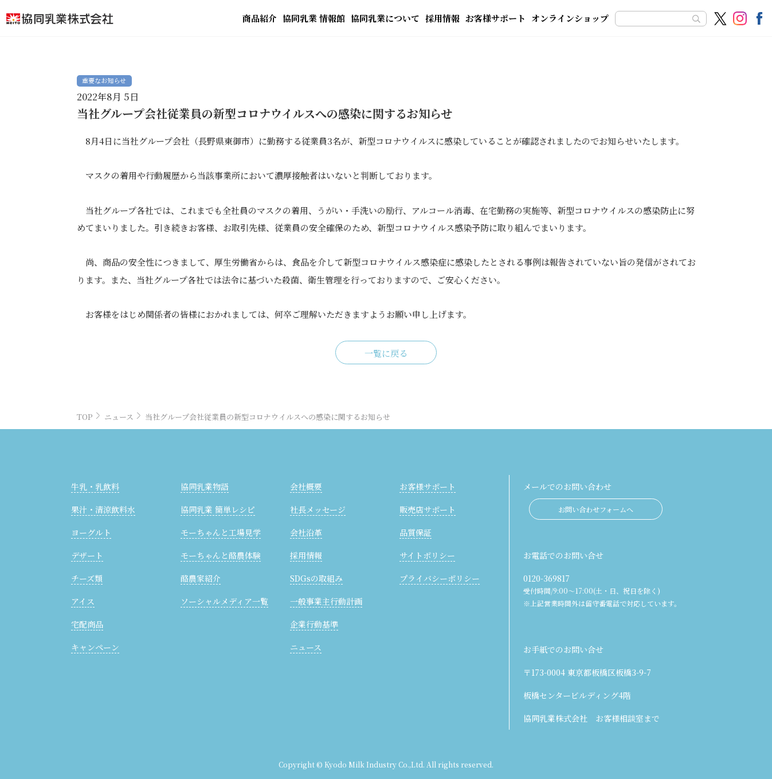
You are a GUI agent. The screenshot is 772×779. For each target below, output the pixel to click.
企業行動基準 (314, 624)
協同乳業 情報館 (314, 18)
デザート (87, 555)
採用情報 (442, 18)
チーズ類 (87, 578)
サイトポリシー (427, 555)
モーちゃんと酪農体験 (221, 555)
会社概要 (306, 486)
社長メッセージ (318, 509)
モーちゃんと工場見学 (221, 532)
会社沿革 (306, 532)
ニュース (119, 416)
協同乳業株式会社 (104, 18)
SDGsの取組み (316, 578)
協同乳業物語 (205, 486)
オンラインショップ (570, 18)
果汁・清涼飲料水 (103, 509)
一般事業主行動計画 (326, 601)
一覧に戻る (386, 353)
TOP (85, 416)
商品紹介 (259, 18)
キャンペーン (95, 647)
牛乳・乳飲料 (95, 486)
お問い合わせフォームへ (595, 509)
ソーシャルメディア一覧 (224, 601)
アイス (83, 601)
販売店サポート (427, 509)
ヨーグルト (91, 532)
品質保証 (415, 532)
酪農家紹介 (201, 578)
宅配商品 (87, 624)
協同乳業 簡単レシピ (218, 509)
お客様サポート (495, 18)
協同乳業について (385, 18)
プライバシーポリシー (439, 578)
